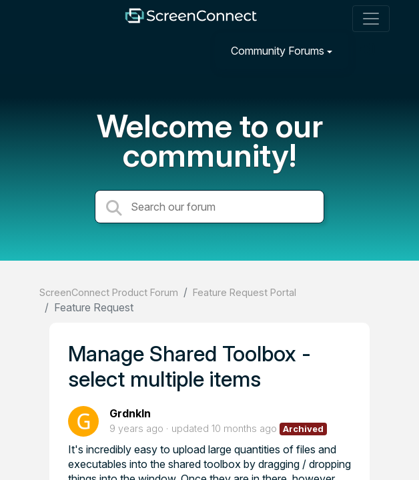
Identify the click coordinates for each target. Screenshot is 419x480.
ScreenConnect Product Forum (108, 292)
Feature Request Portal (244, 292)
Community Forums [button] (277, 50)
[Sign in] (369, 50)
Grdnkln (130, 413)
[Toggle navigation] (371, 18)
